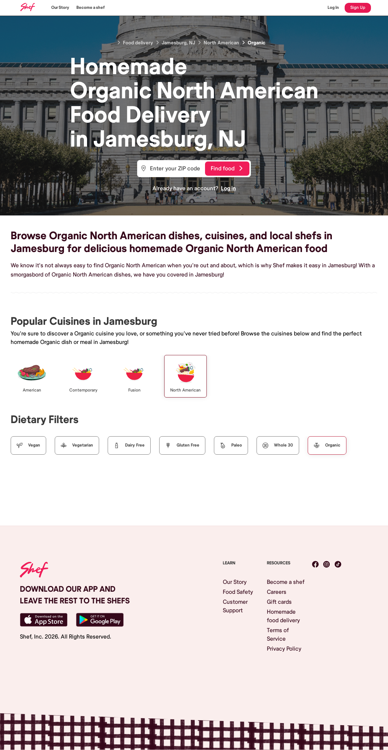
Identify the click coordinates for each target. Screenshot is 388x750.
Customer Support (235, 606)
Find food (226, 168)
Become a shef (90, 7)
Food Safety (238, 592)
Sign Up (357, 7)
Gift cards (279, 602)
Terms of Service (278, 634)
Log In (333, 7)
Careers (276, 592)
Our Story (60, 7)
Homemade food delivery (283, 616)
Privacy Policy (284, 648)
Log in (228, 188)
